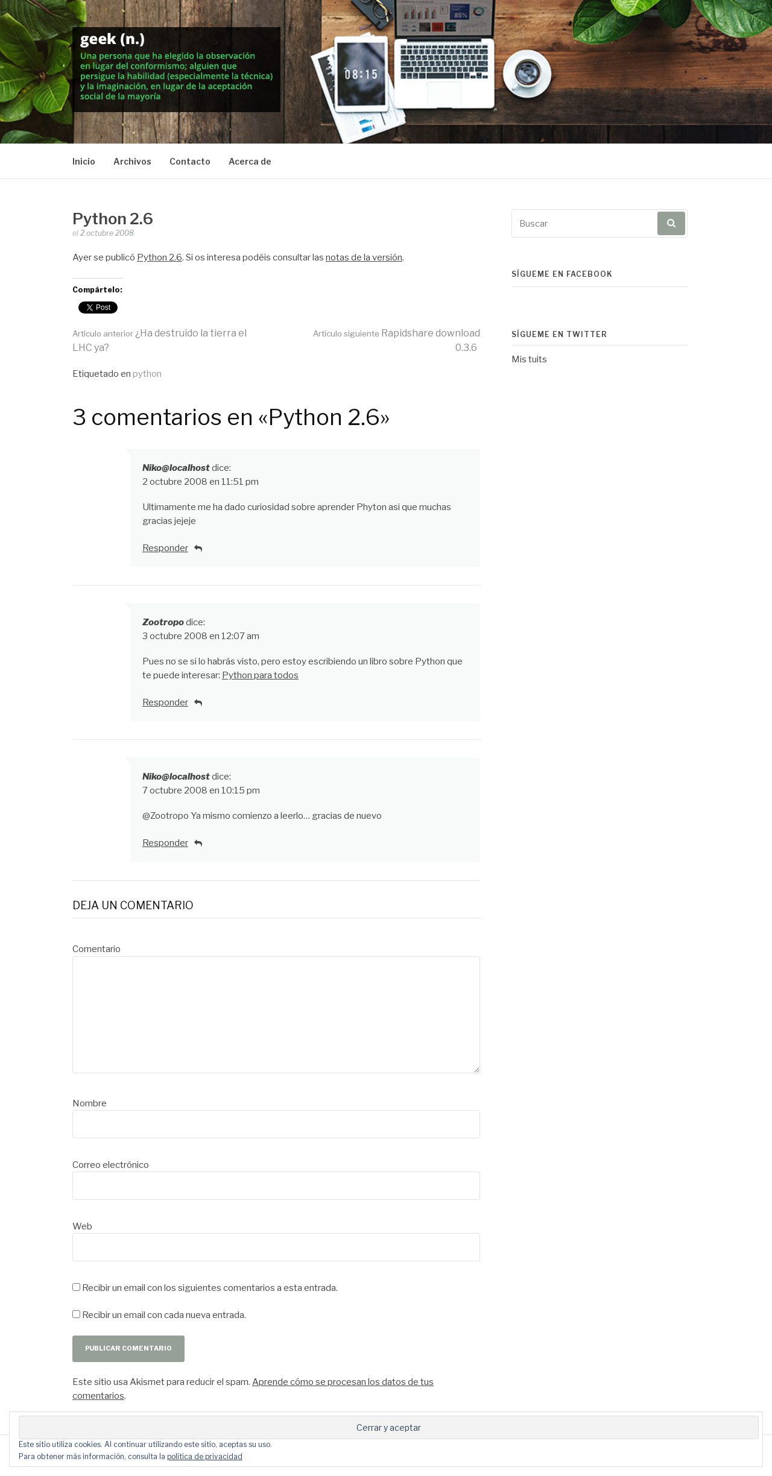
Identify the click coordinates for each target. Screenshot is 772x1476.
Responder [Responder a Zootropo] (165, 702)
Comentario (96, 949)
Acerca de (250, 161)
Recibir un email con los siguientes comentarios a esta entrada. (210, 1287)
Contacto (189, 161)
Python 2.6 (159, 257)
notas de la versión (364, 257)
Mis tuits (529, 359)
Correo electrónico (110, 1164)
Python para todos (260, 675)
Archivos (132, 161)
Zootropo (163, 622)
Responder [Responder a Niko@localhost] (165, 548)
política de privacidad (204, 1456)
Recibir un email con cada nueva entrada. (164, 1315)
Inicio (83, 161)
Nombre (89, 1103)
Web (82, 1226)
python (147, 373)
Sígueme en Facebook (562, 274)
